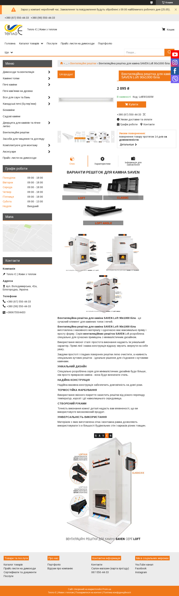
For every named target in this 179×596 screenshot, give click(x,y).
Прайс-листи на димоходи (77, 43)
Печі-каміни (10, 84)
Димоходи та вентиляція (18, 71)
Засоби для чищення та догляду (24, 138)
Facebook (140, 568)
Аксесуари (9, 151)
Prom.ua (106, 589)
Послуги (52, 43)
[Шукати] (169, 52)
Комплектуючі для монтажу (20, 145)
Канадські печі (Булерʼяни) (19, 103)
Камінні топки (11, 78)
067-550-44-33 (100, 572)
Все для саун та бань (16, 97)
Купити (133, 104)
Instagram (141, 572)
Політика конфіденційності (117, 592)
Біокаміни (9, 109)
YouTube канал (144, 564)
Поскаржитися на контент (88, 592)
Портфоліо (105, 43)
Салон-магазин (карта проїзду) (110, 568)
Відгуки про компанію (60, 568)
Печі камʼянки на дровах (18, 90)
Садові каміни (11, 116)
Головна (10, 43)
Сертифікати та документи (20, 572)
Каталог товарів (29, 43)
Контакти (96, 564)
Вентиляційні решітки (83, 63)
